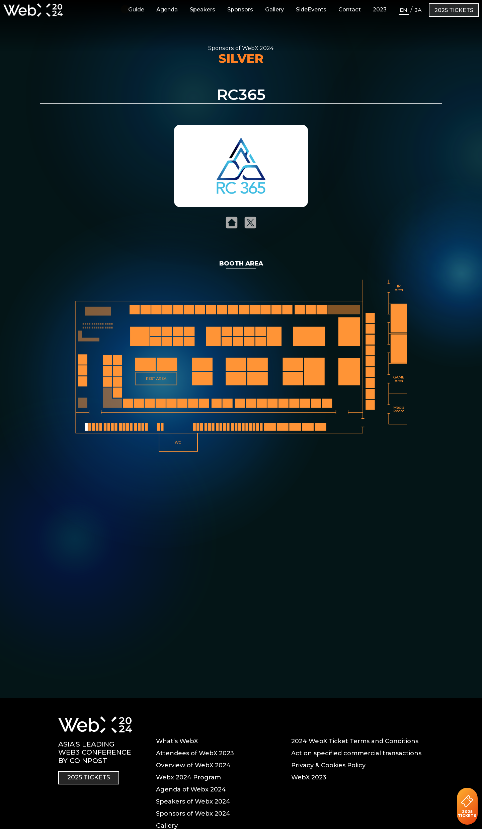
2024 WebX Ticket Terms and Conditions (354, 741)
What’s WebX (177, 741)
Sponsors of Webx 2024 (193, 813)
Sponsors (240, 9)
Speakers (202, 9)
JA (418, 10)
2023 (380, 9)
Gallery (274, 9)
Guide (133, 9)
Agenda (167, 9)
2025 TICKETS (453, 10)
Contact (349, 9)
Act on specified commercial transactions (356, 753)
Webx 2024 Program (188, 777)
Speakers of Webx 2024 (193, 801)
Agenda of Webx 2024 (191, 789)
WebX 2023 (308, 777)
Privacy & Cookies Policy (328, 765)
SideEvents (311, 9)
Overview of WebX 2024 (193, 765)
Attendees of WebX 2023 (195, 753)
